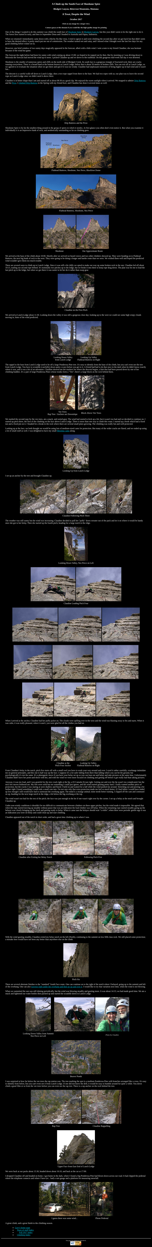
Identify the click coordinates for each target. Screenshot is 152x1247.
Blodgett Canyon (91, 32)
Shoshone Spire (74, 32)
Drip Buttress (140, 80)
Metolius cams (63, 431)
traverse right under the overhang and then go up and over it (56, 987)
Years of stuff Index (25, 1230)
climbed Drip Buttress (28, 83)
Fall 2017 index (25, 1232)
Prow (14, 83)
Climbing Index (23, 1235)
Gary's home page (22, 1228)
